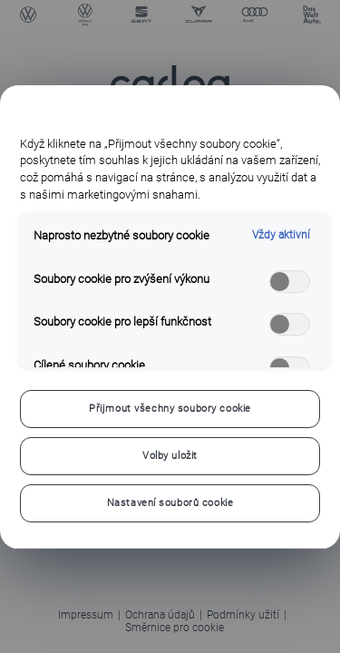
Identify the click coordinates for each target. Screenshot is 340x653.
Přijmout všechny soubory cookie (170, 408)
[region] (170, 317)
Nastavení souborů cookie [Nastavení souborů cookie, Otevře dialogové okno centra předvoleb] (170, 502)
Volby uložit (170, 455)
